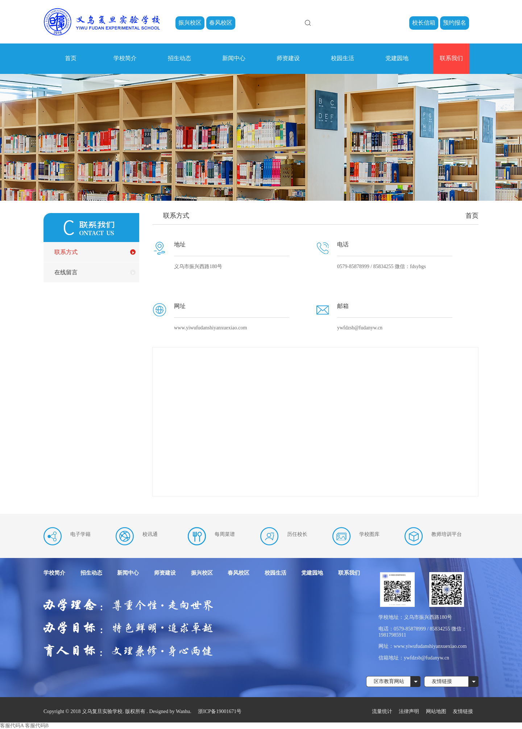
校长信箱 (423, 23)
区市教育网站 (389, 681)
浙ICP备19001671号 (219, 711)
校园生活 (342, 58)
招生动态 (179, 58)
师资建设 (288, 58)
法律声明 (409, 711)
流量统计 (382, 711)
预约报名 (454, 23)
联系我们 (451, 58)
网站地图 (437, 711)
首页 (70, 58)
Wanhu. (183, 711)
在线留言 (66, 272)
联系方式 (66, 252)
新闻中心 (233, 58)
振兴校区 (190, 23)
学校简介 (125, 58)
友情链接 (442, 681)
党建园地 (397, 58)
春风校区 (220, 23)
